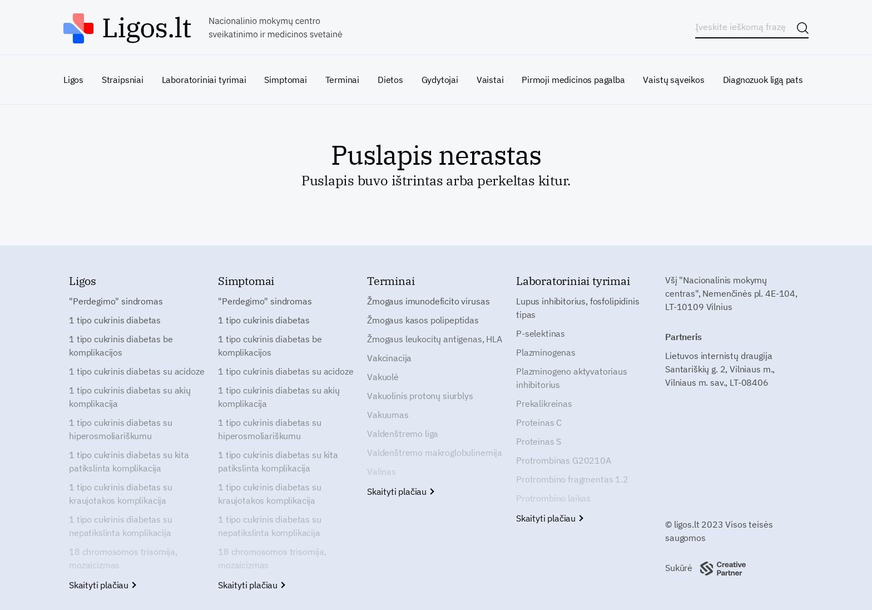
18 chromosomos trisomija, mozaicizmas (123, 558)
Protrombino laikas (553, 498)
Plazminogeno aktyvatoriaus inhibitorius (571, 378)
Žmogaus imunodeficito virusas (428, 301)
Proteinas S (538, 441)
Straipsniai (122, 79)
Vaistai (490, 79)
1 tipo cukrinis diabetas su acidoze (136, 371)
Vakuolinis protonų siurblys (420, 395)
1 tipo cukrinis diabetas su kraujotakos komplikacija (120, 493)
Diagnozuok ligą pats (763, 79)
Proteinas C (539, 422)
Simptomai (285, 79)
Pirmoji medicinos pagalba (573, 79)
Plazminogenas (546, 352)
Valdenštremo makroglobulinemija (434, 452)
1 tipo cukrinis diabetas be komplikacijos (121, 345)
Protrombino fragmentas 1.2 (572, 479)
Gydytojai (440, 79)
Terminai (342, 79)
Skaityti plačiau (102, 585)
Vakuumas (388, 414)
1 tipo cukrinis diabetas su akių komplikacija (130, 397)
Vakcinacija (389, 357)
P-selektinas (540, 333)
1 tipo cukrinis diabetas (115, 320)
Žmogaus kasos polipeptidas (423, 320)
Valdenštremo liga (402, 433)
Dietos (390, 79)
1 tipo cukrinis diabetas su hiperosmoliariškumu (120, 429)
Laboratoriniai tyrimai (204, 79)
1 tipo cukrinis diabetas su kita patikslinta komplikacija (129, 461)
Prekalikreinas (544, 403)
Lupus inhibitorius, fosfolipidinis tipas (578, 308)
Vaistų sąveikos (673, 79)
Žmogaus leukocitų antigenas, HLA (434, 339)
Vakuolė (383, 376)
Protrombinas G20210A (563, 460)
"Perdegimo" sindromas (116, 301)
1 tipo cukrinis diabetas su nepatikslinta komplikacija (120, 526)
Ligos (73, 79)
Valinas (381, 471)
